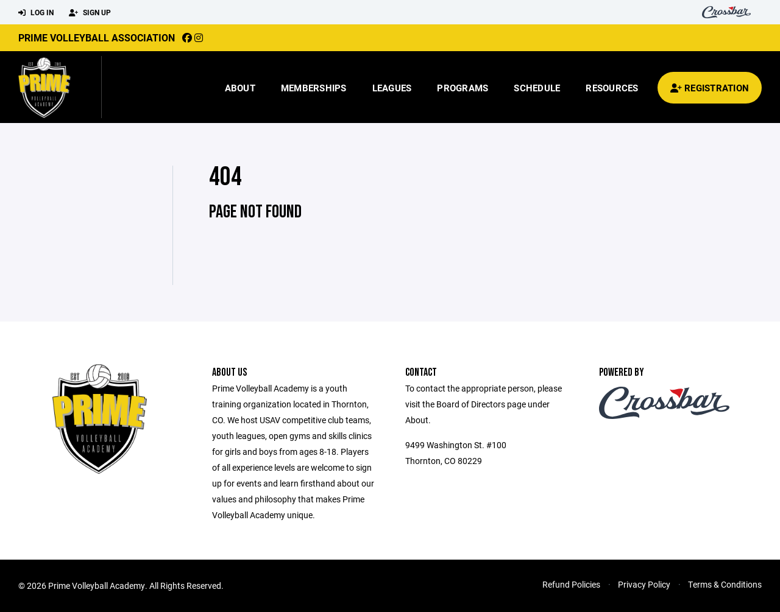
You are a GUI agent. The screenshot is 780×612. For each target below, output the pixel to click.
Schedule (537, 88)
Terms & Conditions (725, 584)
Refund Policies (571, 584)
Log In (36, 12)
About (240, 88)
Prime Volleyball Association (96, 37)
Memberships (314, 88)
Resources (612, 88)
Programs (462, 88)
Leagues (392, 88)
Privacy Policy (644, 584)
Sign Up (90, 12)
